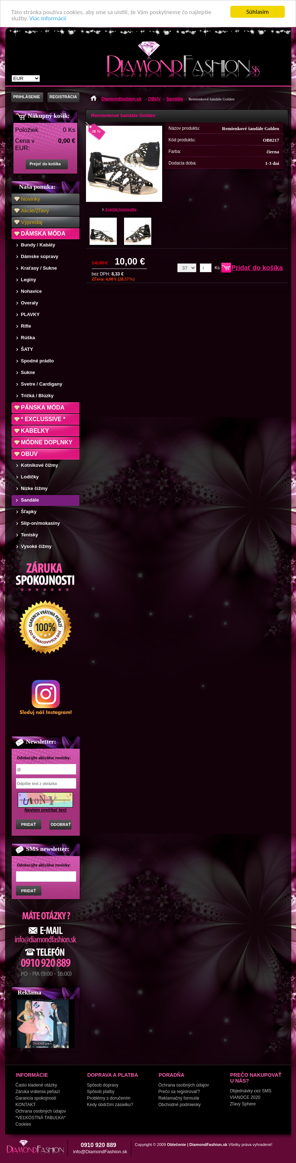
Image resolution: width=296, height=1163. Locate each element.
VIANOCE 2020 (245, 1097)
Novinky (30, 199)
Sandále (30, 500)
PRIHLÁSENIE (26, 97)
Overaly (29, 303)
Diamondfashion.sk (122, 98)
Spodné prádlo (37, 361)
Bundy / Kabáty (38, 245)
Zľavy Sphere (243, 1103)
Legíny (28, 279)
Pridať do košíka (257, 267)
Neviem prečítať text (46, 810)
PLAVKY (30, 314)
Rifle (26, 326)
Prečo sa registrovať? (179, 1091)
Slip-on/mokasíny (40, 523)
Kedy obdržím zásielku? (110, 1104)
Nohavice (31, 291)
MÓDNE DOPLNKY (47, 442)
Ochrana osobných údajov (41, 1111)
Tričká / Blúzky (37, 395)
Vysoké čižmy (36, 546)
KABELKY (35, 431)
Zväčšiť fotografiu (120, 209)
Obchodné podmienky (180, 1104)
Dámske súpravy (39, 256)
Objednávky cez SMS (251, 1090)
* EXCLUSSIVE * (43, 419)
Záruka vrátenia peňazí (38, 1091)
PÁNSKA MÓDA (43, 407)
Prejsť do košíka (45, 164)
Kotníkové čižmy (39, 465)
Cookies (23, 1124)
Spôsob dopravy (103, 1085)
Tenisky (29, 534)
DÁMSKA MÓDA (43, 233)
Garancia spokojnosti (36, 1098)
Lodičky (30, 476)
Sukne (28, 372)
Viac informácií (47, 18)
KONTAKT (26, 1104)
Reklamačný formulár (179, 1098)
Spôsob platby (101, 1091)
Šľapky (29, 511)
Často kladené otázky (36, 1085)
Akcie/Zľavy (35, 210)
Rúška (28, 337)
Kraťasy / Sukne (39, 268)
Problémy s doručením (109, 1098)
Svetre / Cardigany (41, 384)
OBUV (29, 454)
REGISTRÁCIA (63, 97)
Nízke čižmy (34, 488)
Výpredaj (31, 222)
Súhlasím (257, 12)
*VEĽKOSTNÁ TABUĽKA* (41, 1117)
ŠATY (27, 349)
